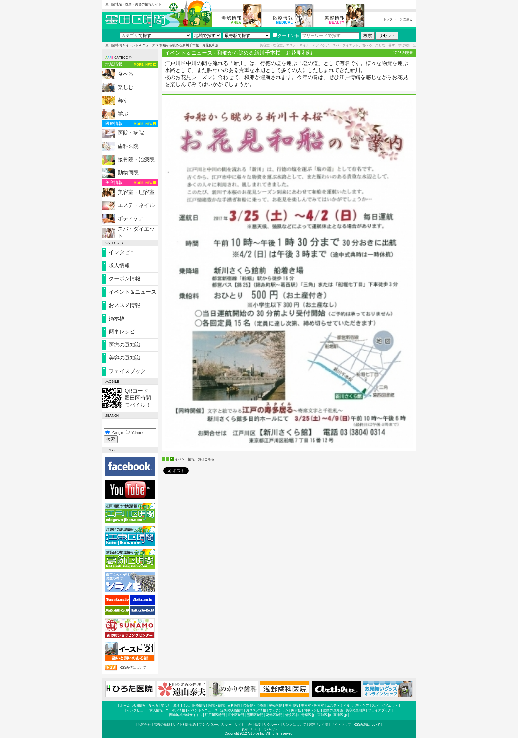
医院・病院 (131, 133)
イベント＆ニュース (140, 45)
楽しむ (125, 87)
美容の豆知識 (124, 358)
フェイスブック (127, 371)
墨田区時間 (113, 45)
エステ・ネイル (136, 205)
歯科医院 (128, 146)
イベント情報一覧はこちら (194, 459)
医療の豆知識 (124, 345)
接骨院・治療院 (136, 159)
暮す (123, 100)
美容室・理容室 (136, 192)
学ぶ (123, 113)
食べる (125, 74)
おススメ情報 (124, 305)
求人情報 (119, 265)
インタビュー (124, 252)
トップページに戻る (398, 19)
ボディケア (131, 218)
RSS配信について (132, 667)
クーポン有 (286, 35)
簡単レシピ (122, 331)
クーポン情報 (124, 278)
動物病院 (128, 172)
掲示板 (117, 318)
